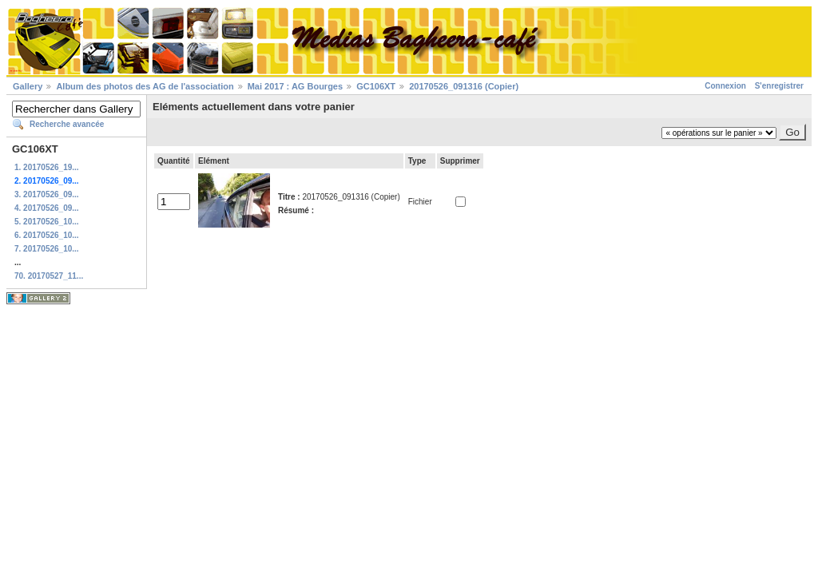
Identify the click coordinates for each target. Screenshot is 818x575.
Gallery (27, 86)
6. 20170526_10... (46, 235)
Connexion (725, 85)
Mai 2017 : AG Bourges (295, 86)
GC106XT (375, 86)
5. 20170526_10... (46, 221)
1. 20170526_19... (46, 167)
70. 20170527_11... (48, 276)
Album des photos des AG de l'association (144, 86)
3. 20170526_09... (46, 194)
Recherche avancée (67, 124)
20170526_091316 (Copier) (463, 86)
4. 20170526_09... (46, 208)
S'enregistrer (779, 85)
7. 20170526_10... (46, 248)
